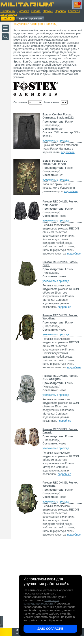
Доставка (23, 11)
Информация (8, 14)
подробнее (68, 152)
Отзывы (48, 11)
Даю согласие (50, 628)
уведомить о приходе (56, 140)
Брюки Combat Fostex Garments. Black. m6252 (58, 116)
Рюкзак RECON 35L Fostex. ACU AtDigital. (60, 377)
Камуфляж (20, 23)
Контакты (74, 11)
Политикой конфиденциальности (41, 601)
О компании (7, 11)
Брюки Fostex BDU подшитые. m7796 (55, 162)
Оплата (36, 11)
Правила (60, 11)
